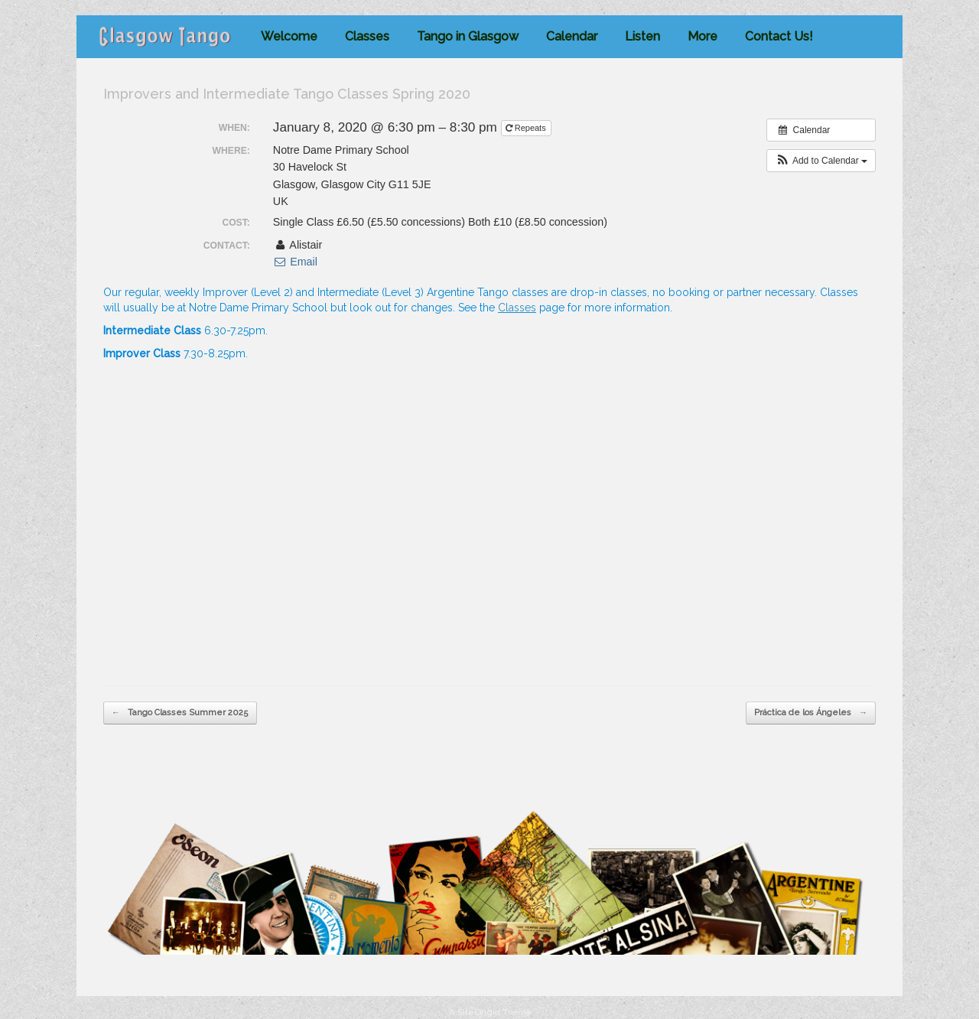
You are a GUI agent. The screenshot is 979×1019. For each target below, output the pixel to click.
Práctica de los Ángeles (810, 713)
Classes (367, 36)
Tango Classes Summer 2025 (180, 713)
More (702, 36)
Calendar (571, 36)
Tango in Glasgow (468, 36)
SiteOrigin (478, 1012)
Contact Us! (779, 36)
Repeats (527, 127)
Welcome (289, 36)
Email (295, 262)
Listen (642, 36)
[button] (821, 160)
